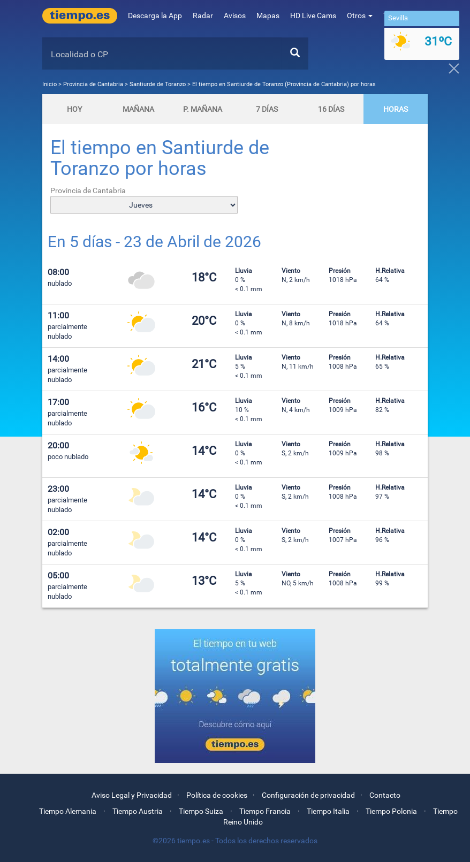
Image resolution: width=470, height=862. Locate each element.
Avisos (235, 15)
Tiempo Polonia (391, 811)
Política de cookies (216, 795)
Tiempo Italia (328, 811)
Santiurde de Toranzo (158, 84)
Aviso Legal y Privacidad (132, 795)
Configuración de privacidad (308, 795)
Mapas (267, 15)
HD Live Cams (313, 15)
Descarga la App (155, 15)
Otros (360, 15)
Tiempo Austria (137, 811)
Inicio (49, 84)
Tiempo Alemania (67, 811)
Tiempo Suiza (201, 811)
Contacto (384, 795)
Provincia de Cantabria (94, 84)
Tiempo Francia (265, 811)
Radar (203, 15)
